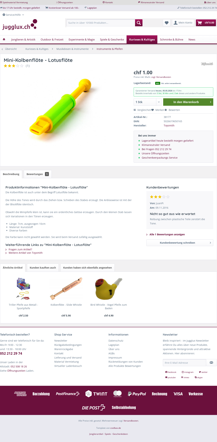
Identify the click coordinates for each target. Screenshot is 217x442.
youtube (170, 377)
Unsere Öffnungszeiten (155, 153)
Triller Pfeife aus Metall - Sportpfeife (23, 306)
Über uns (113, 349)
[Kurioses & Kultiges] (142, 39)
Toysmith (169, 125)
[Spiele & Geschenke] (112, 39)
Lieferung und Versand (68, 357)
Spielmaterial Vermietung (15, 2)
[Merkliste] (166, 22)
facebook (171, 372)
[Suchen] (138, 22)
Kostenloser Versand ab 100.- (64, 7)
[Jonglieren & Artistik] (23, 39)
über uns (211, 2)
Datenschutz (115, 340)
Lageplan (92, 7)
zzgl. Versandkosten (161, 76)
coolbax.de (115, 427)
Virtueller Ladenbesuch (68, 366)
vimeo (185, 377)
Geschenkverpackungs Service (160, 157)
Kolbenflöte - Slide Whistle (66, 304)
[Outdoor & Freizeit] (52, 39)
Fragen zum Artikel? (18, 249)
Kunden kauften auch (43, 267)
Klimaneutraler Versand (152, 2)
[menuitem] (104, 24)
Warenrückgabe (63, 349)
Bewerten (172, 110)
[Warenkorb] (206, 22)
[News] (192, 39)
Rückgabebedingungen (68, 345)
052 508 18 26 (19, 366)
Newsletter (60, 340)
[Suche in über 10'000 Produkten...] (104, 22)
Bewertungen (38, 174)
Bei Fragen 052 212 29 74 (156, 149)
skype (198, 377)
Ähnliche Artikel (12, 267)
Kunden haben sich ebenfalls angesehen (87, 267)
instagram (188, 372)
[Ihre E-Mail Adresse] (184, 362)
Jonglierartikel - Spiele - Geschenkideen (108, 433)
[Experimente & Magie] (81, 39)
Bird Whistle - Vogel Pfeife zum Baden (108, 306)
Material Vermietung (66, 361)
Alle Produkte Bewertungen (124, 366)
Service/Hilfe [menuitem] (12, 14)
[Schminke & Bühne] (171, 39)
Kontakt (109, 2)
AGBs (111, 353)
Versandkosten (131, 420)
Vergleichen (142, 110)
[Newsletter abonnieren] (211, 362)
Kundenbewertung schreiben (185, 242)
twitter (203, 372)
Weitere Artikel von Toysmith (24, 252)
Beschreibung (11, 174)
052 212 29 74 (11, 353)
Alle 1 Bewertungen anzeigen (165, 234)
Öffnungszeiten (65, 2)
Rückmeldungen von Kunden (125, 361)
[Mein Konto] (183, 22)
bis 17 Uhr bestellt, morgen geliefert (21, 7)
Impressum (115, 357)
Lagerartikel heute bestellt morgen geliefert (167, 140)
